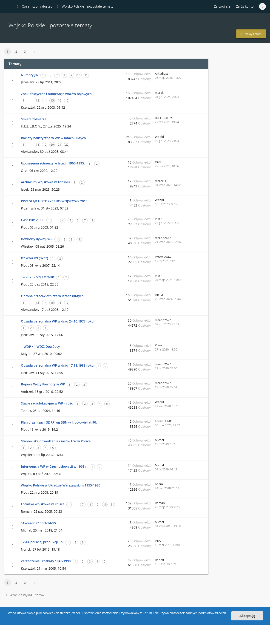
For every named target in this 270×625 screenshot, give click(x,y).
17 (66, 100)
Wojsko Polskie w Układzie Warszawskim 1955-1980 (60, 485)
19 (44, 145)
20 (52, 145)
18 (37, 145)
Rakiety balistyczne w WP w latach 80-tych (53, 138)
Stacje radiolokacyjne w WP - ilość (47, 403)
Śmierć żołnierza (33, 119)
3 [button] (25, 51)
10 (78, 75)
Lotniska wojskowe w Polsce (42, 504)
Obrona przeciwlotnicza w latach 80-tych (52, 296)
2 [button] (16, 51)
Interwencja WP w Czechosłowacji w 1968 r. (54, 466)
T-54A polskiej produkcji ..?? (42, 542)
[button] (7, 619)
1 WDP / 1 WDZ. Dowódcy (40, 346)
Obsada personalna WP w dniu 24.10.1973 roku (57, 321)
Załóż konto (244, 6)
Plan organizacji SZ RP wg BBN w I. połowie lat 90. (59, 422)
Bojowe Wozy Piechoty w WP (43, 384)
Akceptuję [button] (247, 616)
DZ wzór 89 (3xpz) (34, 258)
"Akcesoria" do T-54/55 (38, 523)
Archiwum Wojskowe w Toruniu (45, 182)
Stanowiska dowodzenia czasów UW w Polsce (56, 441)
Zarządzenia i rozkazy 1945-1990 (46, 561)
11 (86, 75)
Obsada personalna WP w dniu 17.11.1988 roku (57, 365)
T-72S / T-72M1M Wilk (37, 277)
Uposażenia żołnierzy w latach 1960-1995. (53, 163)
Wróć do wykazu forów (25, 595)
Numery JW (29, 75)
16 (59, 100)
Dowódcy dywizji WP (36, 239)
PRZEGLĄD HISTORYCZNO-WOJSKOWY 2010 (54, 201)
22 (66, 145)
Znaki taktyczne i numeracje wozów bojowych (56, 94)
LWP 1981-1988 (32, 220)
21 (59, 145)
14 (44, 100)
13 (37, 100)
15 (52, 100)
